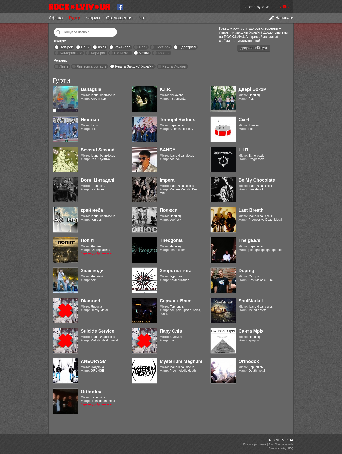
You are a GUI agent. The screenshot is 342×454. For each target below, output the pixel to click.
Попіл (87, 240)
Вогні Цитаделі (97, 180)
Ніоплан (90, 119)
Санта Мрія (251, 331)
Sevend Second (98, 149)
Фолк (143, 47)
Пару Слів (171, 331)
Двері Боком (253, 89)
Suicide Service (97, 331)
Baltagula (91, 89)
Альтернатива (70, 53)
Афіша (56, 17)
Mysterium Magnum (181, 361)
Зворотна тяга (176, 270)
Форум (93, 17)
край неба (92, 210)
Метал (144, 53)
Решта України (174, 66)
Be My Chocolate (257, 180)
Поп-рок (66, 47)
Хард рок (98, 53)
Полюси (169, 210)
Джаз (102, 47)
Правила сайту (277, 448)
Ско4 (244, 119)
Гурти (74, 17)
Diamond (90, 300)
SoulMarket (251, 300)
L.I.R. (244, 149)
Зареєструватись (257, 7)
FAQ (290, 448)
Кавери (164, 53)
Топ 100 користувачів (281, 444)
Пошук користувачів (255, 444)
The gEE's (249, 240)
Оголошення (119, 17)
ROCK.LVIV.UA (281, 440)
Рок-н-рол (122, 47)
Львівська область (92, 66)
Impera (167, 180)
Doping (246, 270)
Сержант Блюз (176, 300)
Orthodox (249, 361)
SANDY (168, 149)
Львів (63, 66)
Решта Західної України (134, 66)
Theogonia (171, 240)
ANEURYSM (94, 361)
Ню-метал (122, 53)
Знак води (92, 270)
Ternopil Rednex (177, 119)
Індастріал (187, 47)
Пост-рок (163, 47)
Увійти (284, 7)
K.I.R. (165, 89)
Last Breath (251, 210)
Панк (85, 47)
